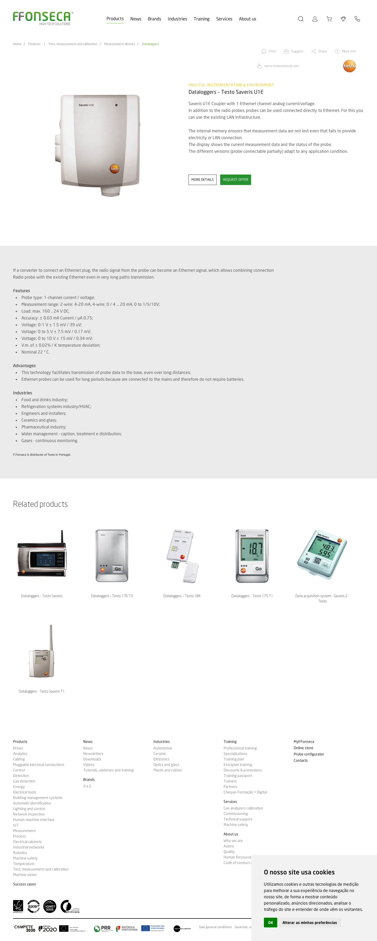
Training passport (238, 776)
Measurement (24, 831)
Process (19, 836)
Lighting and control (29, 809)
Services (224, 18)
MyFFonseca (304, 742)
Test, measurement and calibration (72, 44)
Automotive (162, 748)
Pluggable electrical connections (38, 765)
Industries (177, 18)
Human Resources (238, 857)
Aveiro (229, 846)
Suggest (297, 51)
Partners (230, 787)
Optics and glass (166, 765)
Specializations (235, 754)
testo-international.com (281, 66)
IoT (15, 825)
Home (17, 44)
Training (202, 18)
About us (247, 18)
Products (115, 18)
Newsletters (93, 754)
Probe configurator (309, 754)
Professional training (240, 748)
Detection (21, 776)
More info (349, 51)
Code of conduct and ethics (245, 863)
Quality (229, 852)
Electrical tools (24, 792)
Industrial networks (29, 847)
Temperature (23, 864)
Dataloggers (150, 44)
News (135, 18)
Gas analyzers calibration (243, 808)
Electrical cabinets (27, 842)
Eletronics (161, 759)
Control (19, 770)
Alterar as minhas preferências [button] (309, 922)
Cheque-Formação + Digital (245, 792)
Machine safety (25, 858)
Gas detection (24, 781)
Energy (19, 787)
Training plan (234, 759)
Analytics (20, 754)
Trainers (230, 781)
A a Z (87, 786)
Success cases (24, 884)
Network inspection (29, 814)
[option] (97, 146)
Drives (18, 748)
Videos (89, 765)
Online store (303, 748)
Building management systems (38, 798)
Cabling (19, 759)
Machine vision (25, 875)
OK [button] (270, 922)
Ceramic (159, 754)
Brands (154, 18)
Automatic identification (32, 803)
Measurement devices (119, 44)
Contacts (301, 761)
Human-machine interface (33, 820)
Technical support (238, 819)
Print (272, 51)
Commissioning (236, 814)
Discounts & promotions (243, 770)
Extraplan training (238, 765)
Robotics (20, 853)
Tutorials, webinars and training (108, 770)
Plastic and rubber (167, 770)
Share (323, 51)
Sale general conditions (215, 927)
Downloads (92, 759)
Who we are (233, 841)
